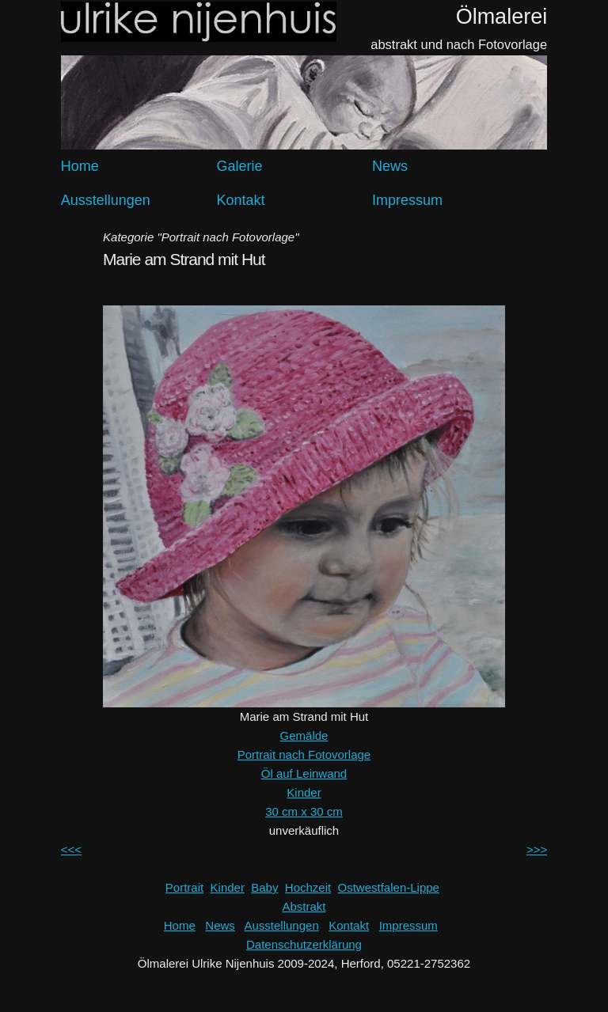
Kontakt (240, 200)
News (390, 166)
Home (80, 166)
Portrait (184, 887)
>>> (536, 849)
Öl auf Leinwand (304, 773)
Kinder (304, 792)
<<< (71, 849)
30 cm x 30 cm (304, 811)
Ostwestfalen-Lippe (388, 887)
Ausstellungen (105, 200)
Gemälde (304, 735)
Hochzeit (308, 887)
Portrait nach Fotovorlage (304, 754)
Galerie (239, 166)
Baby (264, 887)
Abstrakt (303, 906)
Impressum (407, 200)
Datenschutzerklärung (304, 944)
